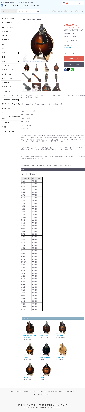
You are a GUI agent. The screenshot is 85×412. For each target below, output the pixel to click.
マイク (4, 112)
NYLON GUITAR (7, 23)
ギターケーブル (7, 78)
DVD (3, 48)
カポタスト (5, 65)
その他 (4, 127)
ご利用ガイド (27, 392)
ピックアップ (6, 108)
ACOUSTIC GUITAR (8, 18)
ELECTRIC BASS (7, 31)
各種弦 (4, 61)
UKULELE (5, 35)
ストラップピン (7, 74)
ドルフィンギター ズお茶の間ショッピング (42, 405)
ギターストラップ (7, 70)
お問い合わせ (70, 392)
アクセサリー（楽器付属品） (11, 99)
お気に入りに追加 (73, 64)
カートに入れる (73, 58)
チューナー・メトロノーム (10, 95)
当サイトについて (16, 392)
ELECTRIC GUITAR (7, 27)
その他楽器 (5, 122)
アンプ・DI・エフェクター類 (11, 104)
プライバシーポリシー (39, 392)
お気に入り (68, 11)
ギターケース (6, 82)
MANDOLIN (5, 40)
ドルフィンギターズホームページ (42, 394)
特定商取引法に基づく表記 (56, 392)
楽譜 (3, 53)
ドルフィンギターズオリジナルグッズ (11, 117)
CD (3, 44)
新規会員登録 (57, 11)
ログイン (79, 11)
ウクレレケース (7, 87)
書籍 (3, 57)
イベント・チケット (8, 131)
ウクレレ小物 (6, 91)
